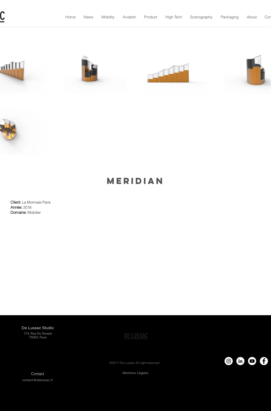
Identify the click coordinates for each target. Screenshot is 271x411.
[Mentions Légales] (135, 373)
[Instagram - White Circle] (229, 361)
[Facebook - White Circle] (264, 361)
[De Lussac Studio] (38, 328)
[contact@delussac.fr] (37, 380)
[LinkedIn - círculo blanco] (240, 361)
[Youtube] (252, 361)
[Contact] (38, 373)
